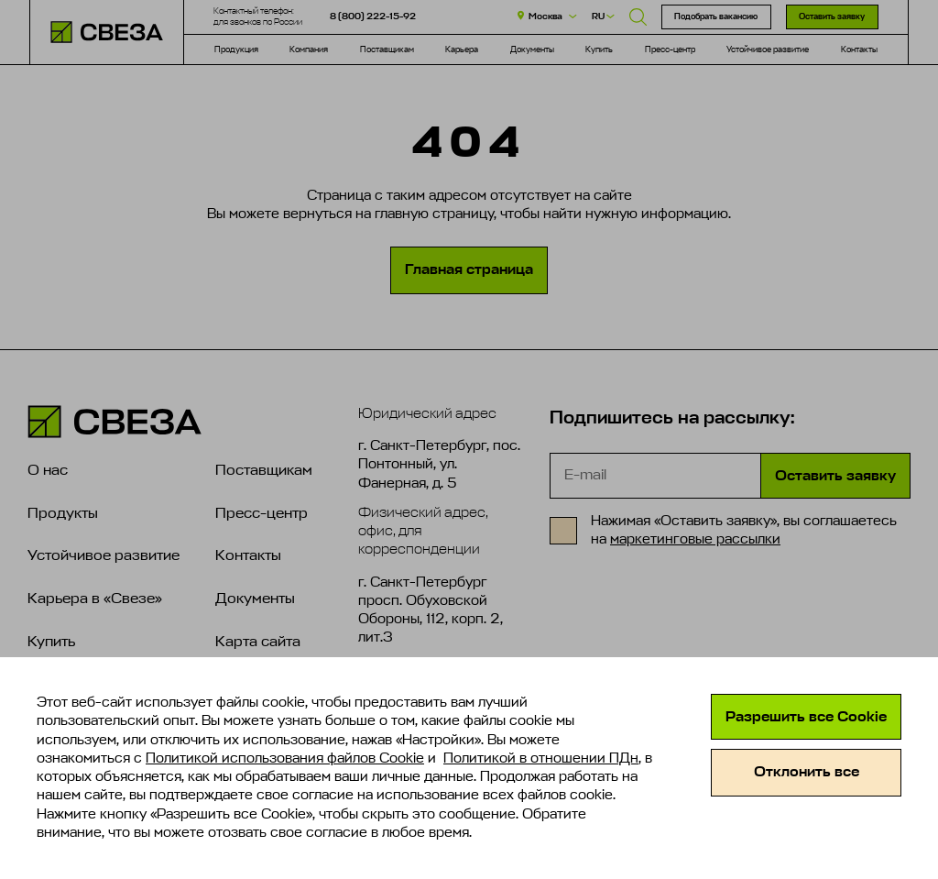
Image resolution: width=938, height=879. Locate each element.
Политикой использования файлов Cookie (285, 758)
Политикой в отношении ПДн (540, 758)
